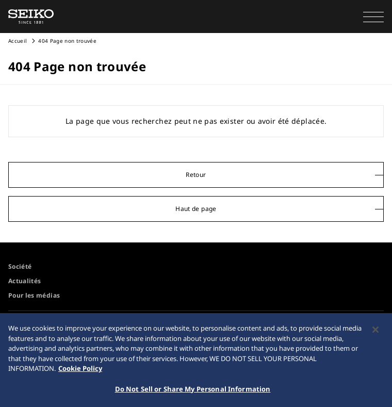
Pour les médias (34, 295)
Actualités (24, 280)
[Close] (375, 331)
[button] (373, 16)
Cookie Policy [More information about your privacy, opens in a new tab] (80, 370)
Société (19, 266)
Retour (196, 174)
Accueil (17, 40)
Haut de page (195, 208)
